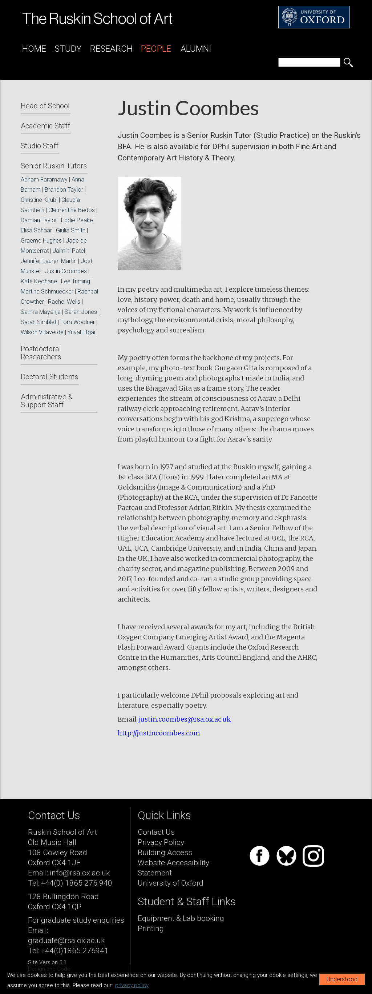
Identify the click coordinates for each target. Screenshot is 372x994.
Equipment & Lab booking (181, 918)
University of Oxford (170, 883)
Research (111, 49)
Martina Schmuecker (47, 291)
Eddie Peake (77, 220)
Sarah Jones (81, 311)
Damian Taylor (39, 220)
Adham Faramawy (44, 179)
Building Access (165, 852)
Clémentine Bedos (71, 210)
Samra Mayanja (41, 311)
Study (68, 49)
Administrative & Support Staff (47, 400)
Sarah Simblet (38, 322)
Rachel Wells (64, 301)
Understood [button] (342, 979)
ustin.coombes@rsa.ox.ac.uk (185, 719)
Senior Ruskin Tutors (54, 165)
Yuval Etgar (82, 332)
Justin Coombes (66, 271)
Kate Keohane (39, 281)
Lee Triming (75, 281)
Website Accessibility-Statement (175, 867)
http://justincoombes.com (159, 733)
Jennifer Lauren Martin (49, 261)
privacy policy (132, 985)
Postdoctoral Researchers (41, 352)
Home (34, 49)
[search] (309, 62)
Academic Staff (45, 125)
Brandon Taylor (64, 189)
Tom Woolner (77, 322)
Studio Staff (39, 145)
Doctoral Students (49, 376)
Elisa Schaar (36, 230)
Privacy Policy (161, 842)
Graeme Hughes (41, 240)
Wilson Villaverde (42, 332)
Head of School (45, 105)
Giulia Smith (70, 230)
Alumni (196, 49)
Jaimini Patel (69, 250)
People (156, 49)
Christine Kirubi (39, 199)
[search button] (348, 62)
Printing (151, 928)
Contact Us (156, 832)
